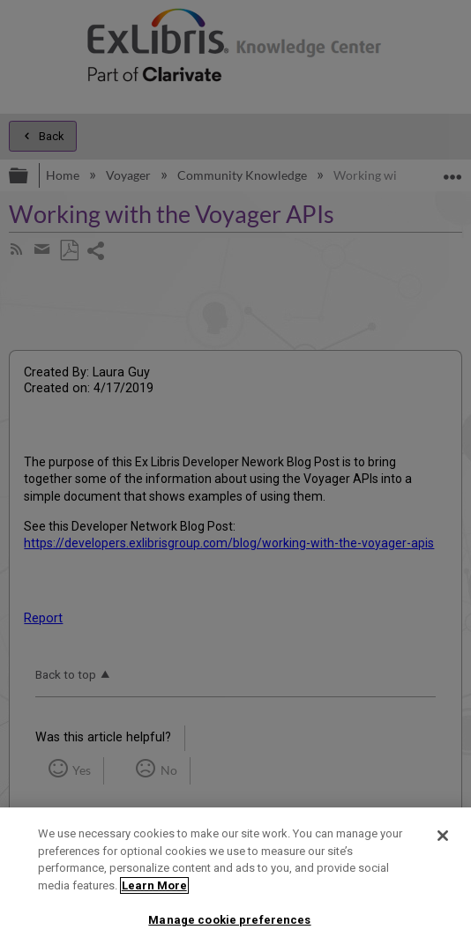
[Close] (442, 835)
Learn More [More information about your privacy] (154, 885)
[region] (235, 879)
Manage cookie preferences (229, 919)
